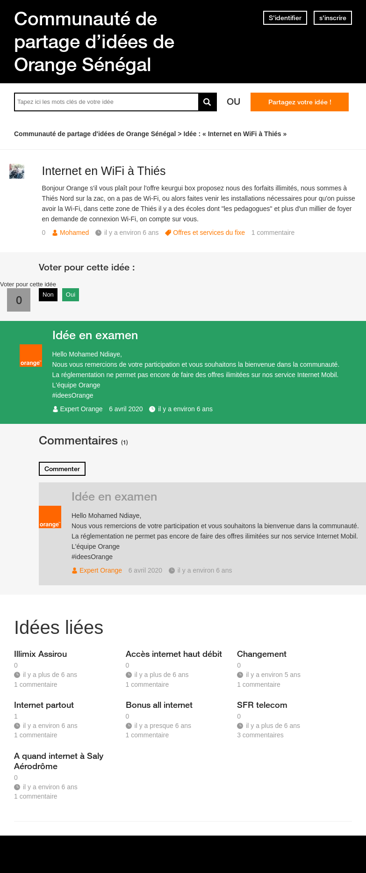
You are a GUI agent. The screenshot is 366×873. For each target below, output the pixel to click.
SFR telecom (262, 704)
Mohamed (74, 232)
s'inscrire (332, 18)
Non (48, 294)
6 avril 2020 (126, 409)
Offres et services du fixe (209, 232)
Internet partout (44, 704)
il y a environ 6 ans (185, 409)
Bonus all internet (159, 704)
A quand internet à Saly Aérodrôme (58, 760)
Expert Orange (81, 409)
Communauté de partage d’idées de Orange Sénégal (94, 41)
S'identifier (285, 18)
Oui (70, 294)
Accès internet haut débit (174, 653)
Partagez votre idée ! (299, 102)
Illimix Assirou (40, 653)
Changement (262, 653)
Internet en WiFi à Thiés (104, 170)
